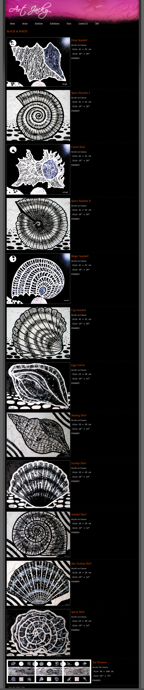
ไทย (97, 23)
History (18, 689)
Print (22, 689)
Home (12, 23)
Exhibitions (54, 23)
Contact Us (83, 23)
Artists (25, 23)
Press (69, 23)
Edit (14, 689)
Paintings (39, 23)
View (10, 689)
